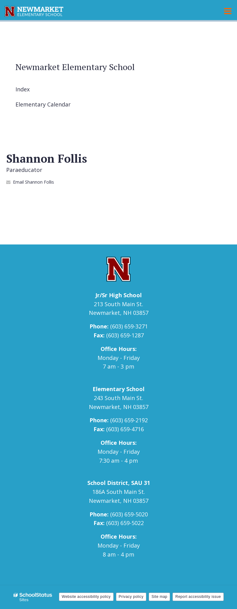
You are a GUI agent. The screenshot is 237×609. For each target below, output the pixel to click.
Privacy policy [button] (131, 596)
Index (22, 89)
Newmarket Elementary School (75, 67)
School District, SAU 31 (118, 482)
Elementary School (118, 389)
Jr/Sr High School (118, 295)
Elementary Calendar (43, 104)
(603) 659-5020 (129, 514)
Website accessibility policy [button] (86, 596)
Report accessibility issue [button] (198, 596)
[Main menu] (227, 11)
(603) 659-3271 (129, 326)
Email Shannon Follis (33, 182)
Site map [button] (159, 596)
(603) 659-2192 (129, 420)
